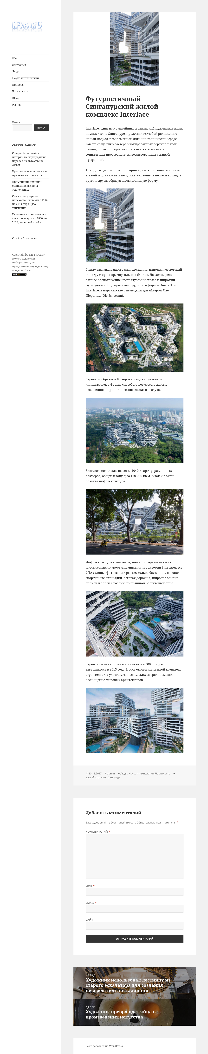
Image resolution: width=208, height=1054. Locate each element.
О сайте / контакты (24, 238)
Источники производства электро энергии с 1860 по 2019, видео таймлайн (29, 218)
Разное (16, 105)
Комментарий (98, 831)
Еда (14, 58)
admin (111, 773)
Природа (18, 85)
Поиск (16, 122)
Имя (90, 886)
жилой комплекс (96, 777)
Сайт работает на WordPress (104, 1046)
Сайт (89, 920)
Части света (20, 91)
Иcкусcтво (19, 64)
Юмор (16, 98)
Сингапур (114, 777)
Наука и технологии (25, 78)
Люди (16, 71)
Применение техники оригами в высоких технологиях (26, 185)
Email (91, 903)
